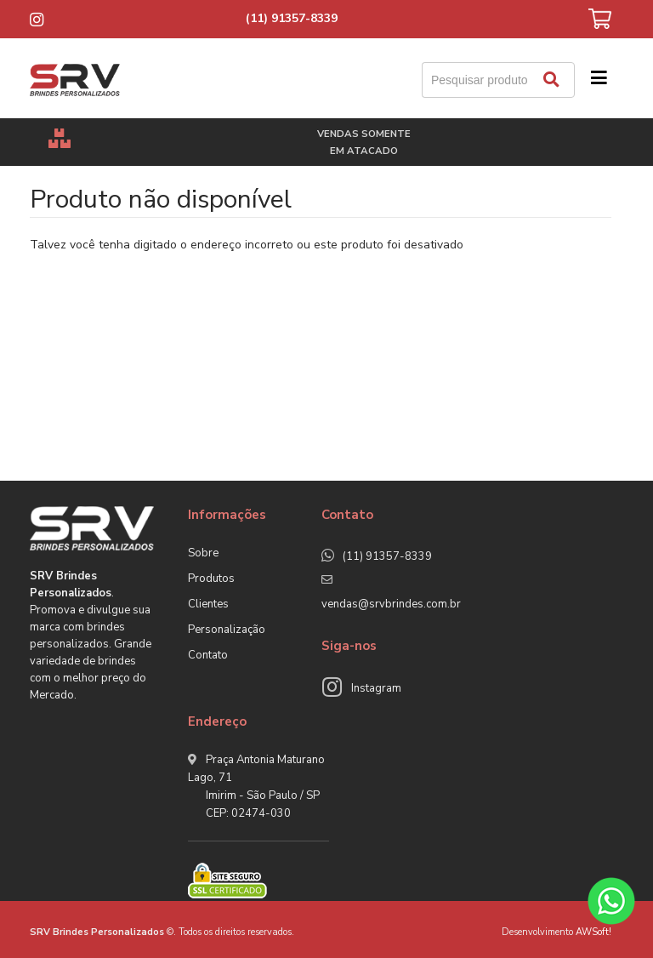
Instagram (376, 688)
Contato (208, 655)
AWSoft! (593, 932)
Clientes (208, 604)
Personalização (226, 629)
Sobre (203, 553)
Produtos (211, 578)
